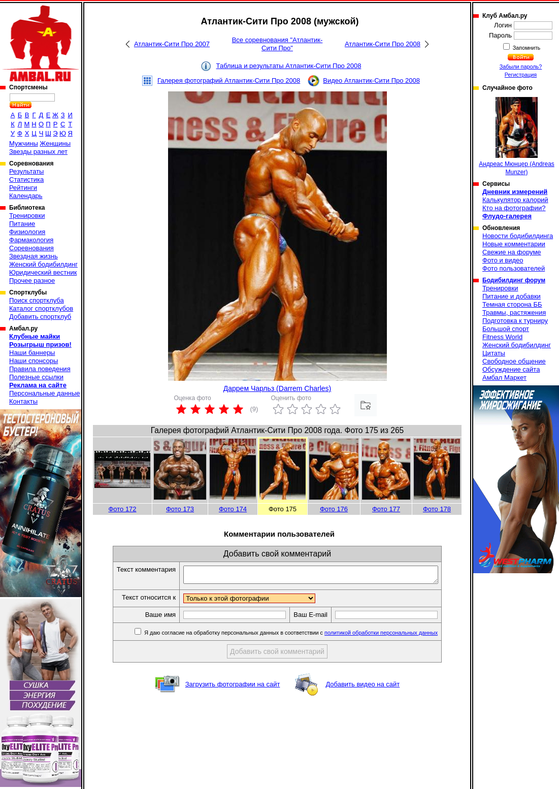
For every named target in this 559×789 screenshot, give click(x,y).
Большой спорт (505, 329)
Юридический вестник (43, 272)
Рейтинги (23, 187)
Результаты (26, 171)
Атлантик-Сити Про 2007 (172, 44)
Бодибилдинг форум (513, 280)
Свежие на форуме (511, 252)
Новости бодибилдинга (517, 236)
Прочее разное (32, 280)
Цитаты (493, 353)
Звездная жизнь (33, 256)
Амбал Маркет (504, 377)
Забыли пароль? (521, 66)
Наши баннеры (32, 352)
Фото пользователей (513, 268)
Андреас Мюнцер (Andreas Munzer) (516, 136)
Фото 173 (180, 509)
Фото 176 (334, 509)
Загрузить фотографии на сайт (232, 687)
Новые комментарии (513, 244)
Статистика (26, 179)
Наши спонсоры (33, 361)
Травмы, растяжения (514, 312)
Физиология (27, 232)
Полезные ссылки (36, 377)
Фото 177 (386, 509)
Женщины (55, 143)
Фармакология (31, 240)
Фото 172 (122, 509)
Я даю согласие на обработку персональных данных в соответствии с (305, 636)
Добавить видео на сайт (362, 687)
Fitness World (502, 337)
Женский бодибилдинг (43, 264)
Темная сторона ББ (512, 304)
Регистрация (521, 75)
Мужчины (23, 143)
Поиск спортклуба (36, 300)
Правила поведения (40, 369)
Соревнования (31, 248)
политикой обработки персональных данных (396, 636)
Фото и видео (502, 260)
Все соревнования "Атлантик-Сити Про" (277, 44)
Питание (22, 223)
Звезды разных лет (38, 151)
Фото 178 (437, 509)
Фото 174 (233, 509)
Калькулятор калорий (515, 200)
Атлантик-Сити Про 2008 (382, 44)
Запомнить (526, 48)
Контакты (23, 401)
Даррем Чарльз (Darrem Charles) (277, 388)
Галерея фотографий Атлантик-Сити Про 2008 (228, 80)
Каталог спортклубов (41, 308)
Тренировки (27, 215)
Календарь (26, 196)
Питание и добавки (511, 296)
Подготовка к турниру (515, 320)
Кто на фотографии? (514, 208)
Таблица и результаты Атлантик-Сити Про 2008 (288, 66)
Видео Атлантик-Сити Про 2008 (371, 80)
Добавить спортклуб (40, 316)
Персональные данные (44, 393)
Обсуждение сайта (511, 369)
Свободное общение (514, 361)
